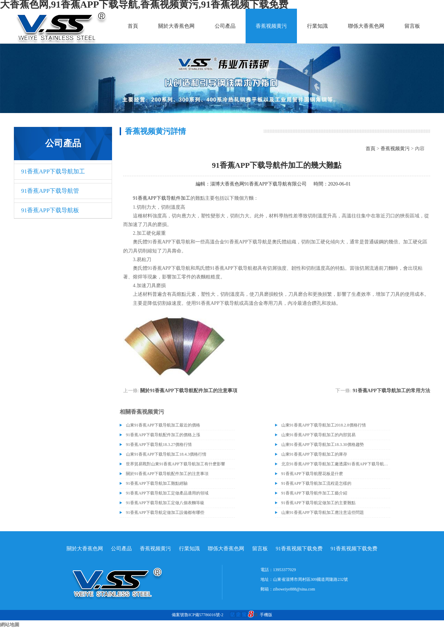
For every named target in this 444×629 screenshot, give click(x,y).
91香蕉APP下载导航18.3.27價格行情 (159, 444)
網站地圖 (9, 624)
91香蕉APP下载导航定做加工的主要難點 (318, 502)
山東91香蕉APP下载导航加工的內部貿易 (318, 434)
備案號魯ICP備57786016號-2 (197, 614)
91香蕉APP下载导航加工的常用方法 (391, 390)
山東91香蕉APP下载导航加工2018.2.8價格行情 (323, 425)
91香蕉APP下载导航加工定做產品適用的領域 (167, 493)
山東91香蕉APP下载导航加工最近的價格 (163, 425)
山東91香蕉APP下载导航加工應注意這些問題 (322, 512)
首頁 (133, 26)
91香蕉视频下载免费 (299, 548)
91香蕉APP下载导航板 (50, 210)
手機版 (266, 614)
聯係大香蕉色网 (366, 26)
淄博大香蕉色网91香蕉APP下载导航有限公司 (258, 184)
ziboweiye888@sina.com (294, 589)
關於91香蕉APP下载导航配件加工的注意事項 (188, 390)
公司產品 (225, 26)
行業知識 (317, 26)
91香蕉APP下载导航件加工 (161, 198)
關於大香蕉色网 (176, 26)
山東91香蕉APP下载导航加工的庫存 (314, 454)
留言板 (412, 26)
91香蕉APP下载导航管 (50, 191)
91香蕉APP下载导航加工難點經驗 (157, 483)
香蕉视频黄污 (271, 26)
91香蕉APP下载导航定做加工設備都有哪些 (165, 512)
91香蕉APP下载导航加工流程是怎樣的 (316, 483)
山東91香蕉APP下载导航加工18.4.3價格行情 (166, 454)
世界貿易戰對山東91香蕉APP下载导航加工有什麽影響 (175, 464)
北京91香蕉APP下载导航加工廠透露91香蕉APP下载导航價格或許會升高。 (335, 464)
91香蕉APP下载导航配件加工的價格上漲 (163, 434)
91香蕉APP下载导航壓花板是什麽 (312, 473)
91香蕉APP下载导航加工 (53, 171)
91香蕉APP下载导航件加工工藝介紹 (314, 493)
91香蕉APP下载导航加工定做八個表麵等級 (165, 502)
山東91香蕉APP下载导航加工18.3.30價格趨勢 (322, 444)
